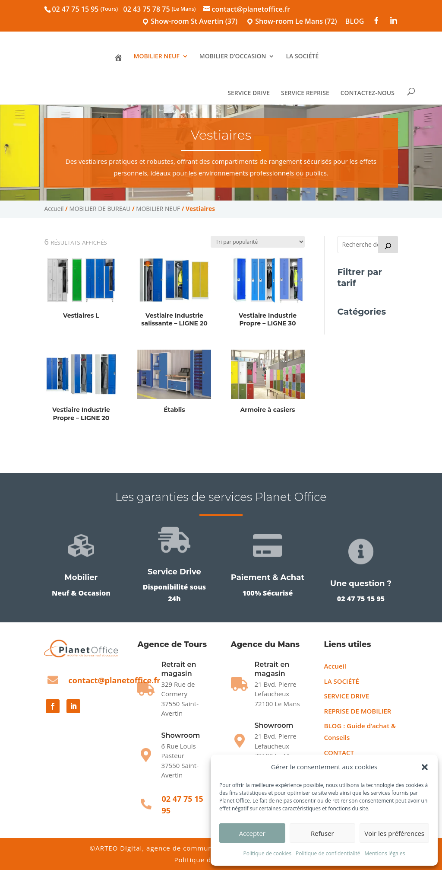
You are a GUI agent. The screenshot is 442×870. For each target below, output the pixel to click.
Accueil (53, 208)
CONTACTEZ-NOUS (370, 93)
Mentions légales (384, 853)
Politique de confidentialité (328, 853)
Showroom (180, 735)
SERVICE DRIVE (251, 93)
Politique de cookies (267, 853)
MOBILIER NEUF (157, 56)
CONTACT (339, 752)
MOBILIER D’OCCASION (232, 56)
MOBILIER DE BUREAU (99, 208)
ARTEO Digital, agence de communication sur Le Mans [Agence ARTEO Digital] (188, 848)
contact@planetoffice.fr (114, 680)
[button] (424, 767)
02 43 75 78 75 (159, 9)
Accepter (252, 833)
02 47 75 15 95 (85, 9)
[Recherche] (388, 244)
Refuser (322, 833)
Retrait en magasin (272, 669)
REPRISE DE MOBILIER (357, 711)
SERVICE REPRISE (308, 93)
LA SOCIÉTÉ (302, 56)
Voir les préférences (394, 833)
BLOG (354, 22)
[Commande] (258, 242)
